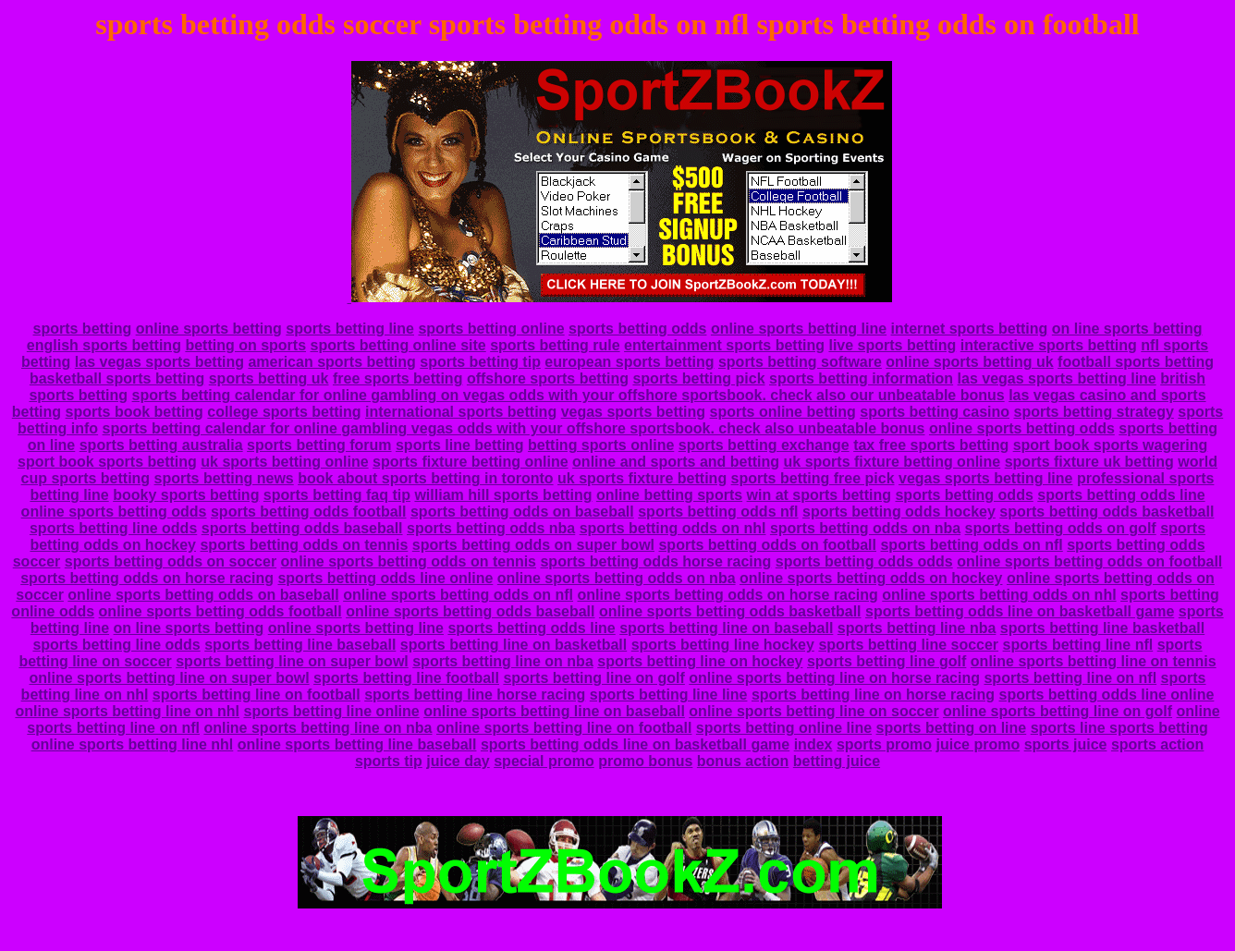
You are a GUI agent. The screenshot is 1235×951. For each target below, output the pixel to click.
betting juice (836, 761)
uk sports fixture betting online (892, 461)
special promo (543, 761)
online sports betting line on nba (317, 728)
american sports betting (331, 362)
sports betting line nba (917, 628)
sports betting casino (934, 412)
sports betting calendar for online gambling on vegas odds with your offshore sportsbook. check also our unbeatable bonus (568, 395)
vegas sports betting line (985, 478)
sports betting (82, 328)
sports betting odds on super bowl (533, 545)
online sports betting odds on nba (616, 578)
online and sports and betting (675, 461)
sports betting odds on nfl (971, 545)
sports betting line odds (113, 528)
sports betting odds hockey (899, 511)
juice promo (977, 744)
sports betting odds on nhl (673, 528)
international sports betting (460, 412)
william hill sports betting (503, 495)
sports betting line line (669, 694)
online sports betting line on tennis (1094, 661)
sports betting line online (332, 711)
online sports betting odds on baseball (202, 595)
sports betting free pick (813, 478)
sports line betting (460, 445)
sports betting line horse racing (474, 694)
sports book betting (134, 412)
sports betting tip (480, 362)
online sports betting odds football (220, 611)
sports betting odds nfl (718, 511)
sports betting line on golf (593, 678)
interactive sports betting (1048, 345)
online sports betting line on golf (1057, 711)
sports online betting (783, 412)
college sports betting (284, 412)
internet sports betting (969, 328)
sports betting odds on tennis (304, 545)
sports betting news (224, 478)
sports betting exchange (764, 445)
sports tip (388, 761)
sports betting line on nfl (1070, 678)
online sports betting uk (969, 362)
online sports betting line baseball (357, 744)
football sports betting (1136, 362)
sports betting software (800, 362)
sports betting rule (554, 345)
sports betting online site (397, 345)
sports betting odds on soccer (170, 561)
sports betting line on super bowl (292, 661)
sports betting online (491, 328)
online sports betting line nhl (132, 744)
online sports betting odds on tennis (408, 561)
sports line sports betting (1119, 728)
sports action (1157, 744)
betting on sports (245, 345)
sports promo (884, 744)
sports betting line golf (886, 661)
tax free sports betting (931, 445)
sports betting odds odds (864, 561)
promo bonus (645, 761)
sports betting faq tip (336, 495)
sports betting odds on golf (1060, 528)
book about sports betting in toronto (425, 478)
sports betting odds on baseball (522, 511)
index (813, 744)
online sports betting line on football (563, 728)
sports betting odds (637, 328)
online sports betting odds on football (1089, 561)
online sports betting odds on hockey (871, 578)
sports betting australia (161, 445)
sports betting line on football (257, 694)
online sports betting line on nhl (127, 711)
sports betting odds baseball (302, 528)
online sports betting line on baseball (554, 711)
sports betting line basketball (1102, 628)
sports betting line (350, 328)
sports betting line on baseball (726, 628)
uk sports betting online (284, 461)
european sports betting (629, 362)
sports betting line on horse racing (873, 694)
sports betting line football (406, 678)
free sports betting (397, 378)
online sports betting (209, 328)
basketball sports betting (117, 378)
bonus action (743, 761)
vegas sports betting (633, 412)
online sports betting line (799, 328)
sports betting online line (784, 728)
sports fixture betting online (471, 461)
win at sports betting (819, 495)
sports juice (1065, 744)
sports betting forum (319, 445)
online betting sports (669, 495)
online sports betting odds (1022, 428)
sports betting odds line (1120, 495)
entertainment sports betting (724, 345)
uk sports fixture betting (642, 478)
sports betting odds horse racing (655, 561)
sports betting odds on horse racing (147, 578)
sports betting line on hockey (699, 661)
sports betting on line (951, 728)
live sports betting (892, 345)
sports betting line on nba (502, 661)
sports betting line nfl (1078, 644)
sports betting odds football (309, 511)
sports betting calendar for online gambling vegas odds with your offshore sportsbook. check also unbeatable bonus (514, 428)
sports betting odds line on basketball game (1019, 611)
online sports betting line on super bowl (170, 678)
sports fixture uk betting (1089, 461)
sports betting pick (698, 378)
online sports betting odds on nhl (999, 595)
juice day (457, 761)
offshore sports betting (548, 378)
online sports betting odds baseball (470, 611)
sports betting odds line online (385, 578)
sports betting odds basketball (1106, 511)
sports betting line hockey (722, 644)
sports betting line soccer (908, 644)
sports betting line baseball (300, 644)
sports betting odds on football (767, 545)
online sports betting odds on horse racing (727, 595)
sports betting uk (269, 378)
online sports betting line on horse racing (834, 678)
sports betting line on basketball (513, 644)
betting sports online (601, 445)
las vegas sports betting (159, 362)
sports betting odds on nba (865, 528)
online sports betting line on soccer (813, 711)
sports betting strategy (1093, 412)
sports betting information (861, 378)
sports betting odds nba (491, 528)
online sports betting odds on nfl (458, 595)
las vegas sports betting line (1057, 378)
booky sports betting (186, 495)
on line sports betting (1127, 328)
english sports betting (104, 345)
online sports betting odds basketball (730, 611)
